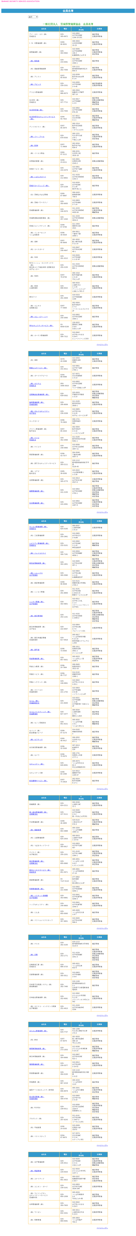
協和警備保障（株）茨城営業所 (36, 403)
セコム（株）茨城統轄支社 (34, 702)
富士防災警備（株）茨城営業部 (36, 1098)
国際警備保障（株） (36, 491)
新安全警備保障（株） (37, 563)
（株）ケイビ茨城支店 (34, 439)
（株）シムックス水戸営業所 (36, 574)
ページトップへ (102, 344)
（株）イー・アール (36, 137)
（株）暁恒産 (34, 61)
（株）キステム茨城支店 (35, 385)
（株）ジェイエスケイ (37, 553)
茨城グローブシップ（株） (39, 186)
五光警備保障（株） (36, 503)
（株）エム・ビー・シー (38, 317)
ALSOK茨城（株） (36, 110)
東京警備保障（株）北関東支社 (36, 862)
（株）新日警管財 (36, 616)
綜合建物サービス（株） (38, 781)
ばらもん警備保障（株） (38, 1031)
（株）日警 (33, 955)
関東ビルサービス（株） (38, 368)
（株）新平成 (34, 650)
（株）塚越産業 (35, 830)
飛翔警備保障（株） (36, 1064)
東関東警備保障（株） (37, 1049)
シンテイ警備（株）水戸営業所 (36, 603)
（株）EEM (33, 145)
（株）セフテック (36, 739)
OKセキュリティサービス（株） (41, 326)
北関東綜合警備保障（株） (39, 394)
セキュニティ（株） (36, 764)
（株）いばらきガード (37, 177)
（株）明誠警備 (35, 1171)
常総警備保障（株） (36, 659)
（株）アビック (35, 84)
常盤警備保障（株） (36, 889)
